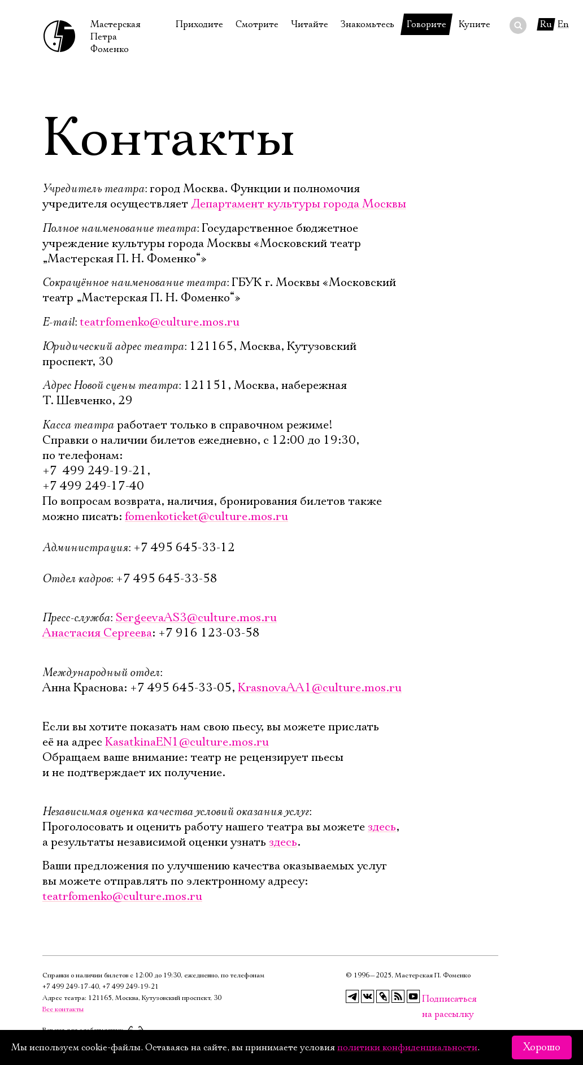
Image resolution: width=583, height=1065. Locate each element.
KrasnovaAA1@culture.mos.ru (320, 688)
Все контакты (63, 1009)
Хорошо (541, 1047)
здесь (382, 827)
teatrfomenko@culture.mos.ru (160, 322)
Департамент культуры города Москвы (298, 204)
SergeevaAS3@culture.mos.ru (196, 618)
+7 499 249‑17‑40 (70, 986)
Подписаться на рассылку (429, 999)
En (563, 24)
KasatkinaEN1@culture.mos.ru (187, 742)
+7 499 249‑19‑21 (130, 986)
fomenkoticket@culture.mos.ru (206, 516)
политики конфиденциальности (407, 1047)
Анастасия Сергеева (97, 633)
